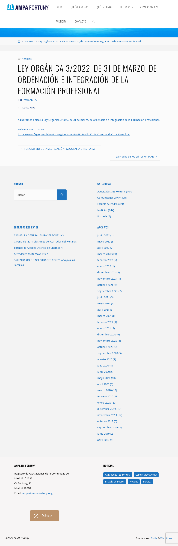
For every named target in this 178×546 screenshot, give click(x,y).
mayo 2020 (103, 378)
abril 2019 (103, 440)
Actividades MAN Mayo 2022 (31, 254)
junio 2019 (103, 433)
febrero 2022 (105, 260)
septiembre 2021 (107, 291)
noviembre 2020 (107, 340)
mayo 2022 (103, 241)
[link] (93, 21)
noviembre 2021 (107, 278)
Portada (102, 216)
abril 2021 (103, 309)
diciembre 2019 (106, 408)
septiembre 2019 (107, 427)
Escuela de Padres (108, 204)
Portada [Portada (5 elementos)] (147, 481)
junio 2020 (103, 371)
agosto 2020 (104, 359)
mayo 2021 (103, 303)
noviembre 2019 (107, 415)
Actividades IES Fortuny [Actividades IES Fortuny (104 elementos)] (117, 474)
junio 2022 (103, 235)
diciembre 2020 (106, 334)
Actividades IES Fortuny (111, 191)
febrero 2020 (105, 396)
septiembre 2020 (107, 353)
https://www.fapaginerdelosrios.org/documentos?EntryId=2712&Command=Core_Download (74, 134)
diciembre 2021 (106, 272)
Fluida (153, 538)
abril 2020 (103, 384)
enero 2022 (104, 266)
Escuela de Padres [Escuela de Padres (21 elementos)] (114, 481)
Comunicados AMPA (109, 197)
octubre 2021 (105, 284)
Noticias (29, 41)
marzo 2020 (104, 390)
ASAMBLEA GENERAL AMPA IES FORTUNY (39, 235)
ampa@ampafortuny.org (37, 493)
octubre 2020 (105, 347)
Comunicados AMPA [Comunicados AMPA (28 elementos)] (146, 474)
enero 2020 (104, 402)
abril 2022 (103, 247)
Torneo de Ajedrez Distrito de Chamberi (38, 247)
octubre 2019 (105, 421)
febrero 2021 (105, 322)
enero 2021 (104, 328)
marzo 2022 (104, 254)
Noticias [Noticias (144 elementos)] (134, 481)
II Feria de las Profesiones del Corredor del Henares (45, 241)
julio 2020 (103, 365)
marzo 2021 (104, 316)
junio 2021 (103, 297)
